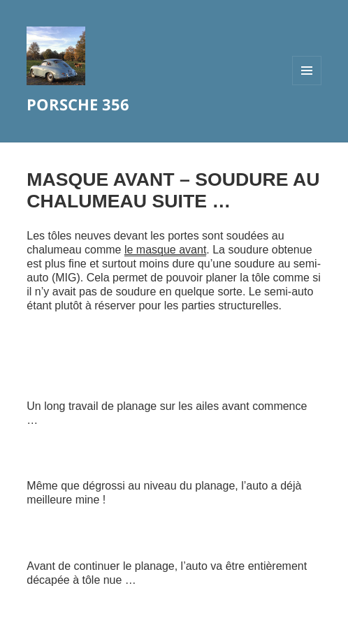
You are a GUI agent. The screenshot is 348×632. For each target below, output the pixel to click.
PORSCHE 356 (78, 104)
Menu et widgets (307, 84)
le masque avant (165, 250)
